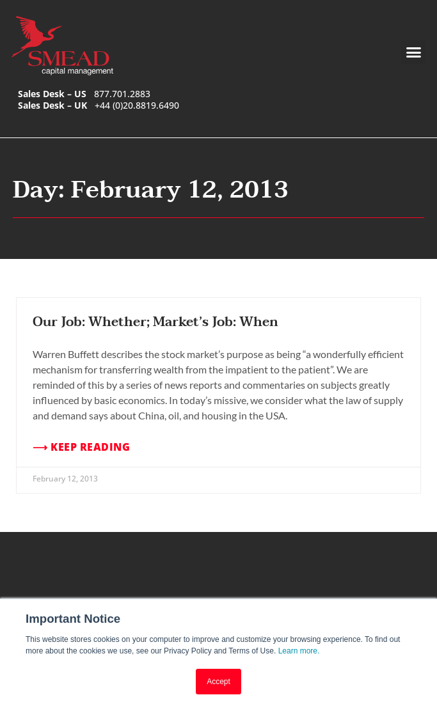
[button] (413, 52)
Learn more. (299, 651)
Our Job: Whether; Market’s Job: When (155, 322)
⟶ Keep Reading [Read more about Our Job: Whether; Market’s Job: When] (81, 447)
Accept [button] (218, 681)
